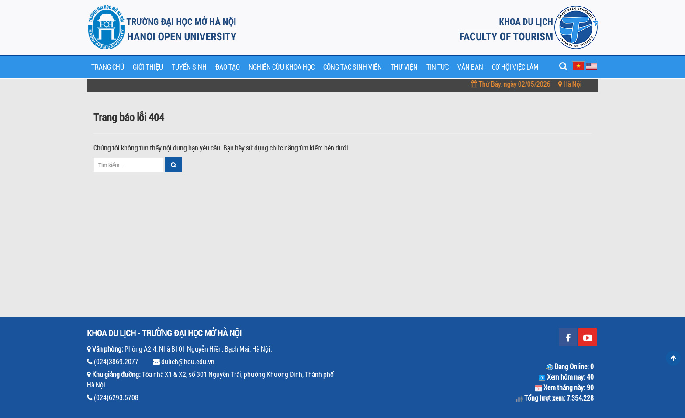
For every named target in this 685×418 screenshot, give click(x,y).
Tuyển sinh (189, 66)
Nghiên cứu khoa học (282, 66)
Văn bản (470, 66)
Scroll (673, 358)
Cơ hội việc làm (515, 66)
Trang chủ (107, 66)
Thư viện (404, 66)
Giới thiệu (148, 66)
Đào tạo (227, 66)
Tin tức (437, 66)
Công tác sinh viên (352, 66)
